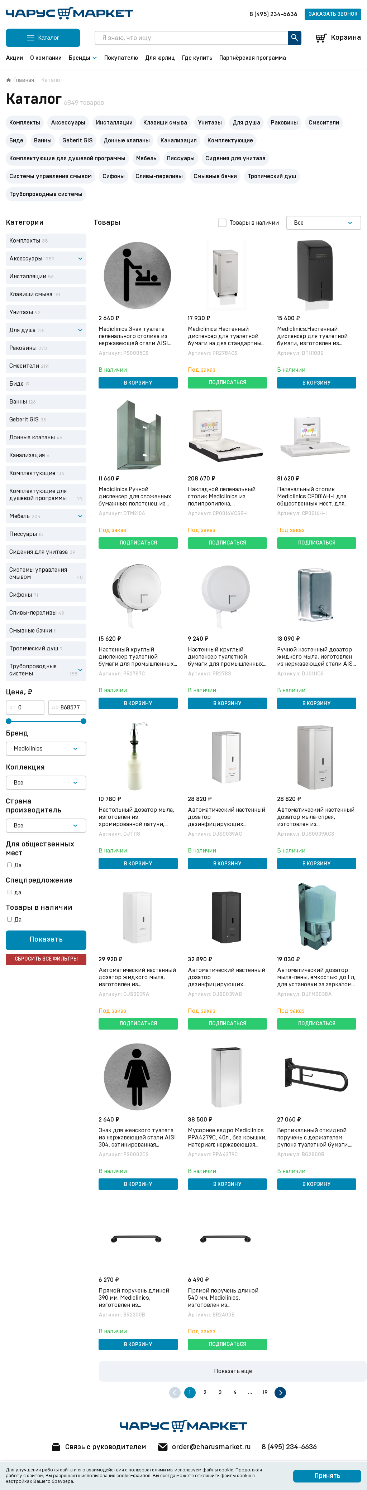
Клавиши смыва (165, 123)
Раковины (284, 123)
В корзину (138, 382)
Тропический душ (272, 176)
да (17, 892)
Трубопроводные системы (45, 194)
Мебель (146, 158)
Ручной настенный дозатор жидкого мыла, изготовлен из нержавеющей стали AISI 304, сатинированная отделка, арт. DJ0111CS (316, 663)
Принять (327, 1476)
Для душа (246, 123)
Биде (16, 140)
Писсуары (181, 158)
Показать (46, 939)
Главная (20, 80)
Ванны (43, 140)
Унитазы (210, 123)
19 (265, 1392)
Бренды (83, 58)
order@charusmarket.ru (204, 1447)
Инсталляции (114, 123)
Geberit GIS (77, 140)
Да (18, 865)
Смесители (324, 123)
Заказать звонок (333, 14)
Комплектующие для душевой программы (67, 158)
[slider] (8, 721)
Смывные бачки (215, 176)
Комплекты (24, 123)
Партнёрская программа (252, 58)
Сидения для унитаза (235, 158)
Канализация (179, 140)
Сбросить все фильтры (46, 959)
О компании (46, 58)
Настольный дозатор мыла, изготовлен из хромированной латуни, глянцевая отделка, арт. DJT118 (137, 824)
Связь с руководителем (96, 1447)
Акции (14, 58)
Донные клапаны (127, 140)
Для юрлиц (160, 58)
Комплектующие (230, 140)
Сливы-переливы (159, 176)
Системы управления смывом (50, 176)
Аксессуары (68, 123)
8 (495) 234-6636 (273, 14)
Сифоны (114, 176)
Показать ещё (233, 1371)
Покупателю (121, 58)
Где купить (197, 58)
